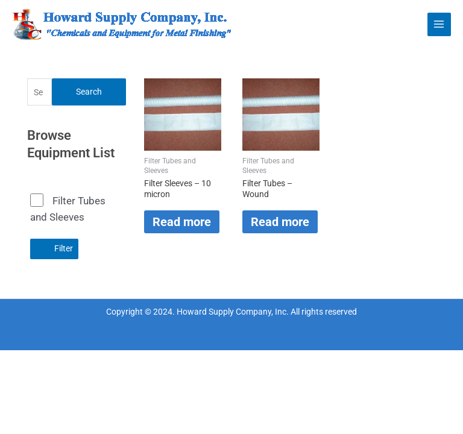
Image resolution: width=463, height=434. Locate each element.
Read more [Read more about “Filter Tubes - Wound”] (280, 222)
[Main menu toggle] (439, 24)
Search (89, 91)
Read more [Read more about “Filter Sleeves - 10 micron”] (182, 222)
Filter (63, 248)
